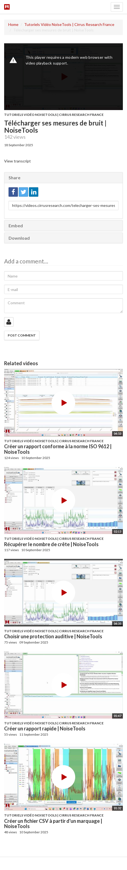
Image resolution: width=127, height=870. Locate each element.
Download (19, 238)
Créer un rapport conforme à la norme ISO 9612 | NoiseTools (58, 449)
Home (13, 24)
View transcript (17, 161)
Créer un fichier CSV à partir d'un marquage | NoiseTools (53, 823)
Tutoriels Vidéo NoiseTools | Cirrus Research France (69, 24)
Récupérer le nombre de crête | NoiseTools (51, 544)
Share (14, 177)
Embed (16, 225)
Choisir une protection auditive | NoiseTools (53, 636)
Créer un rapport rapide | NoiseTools (44, 728)
